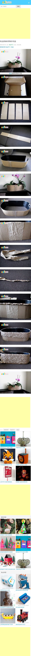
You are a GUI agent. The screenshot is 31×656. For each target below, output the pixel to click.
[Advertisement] (15, 23)
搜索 (18, 6)
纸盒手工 (11, 44)
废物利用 (2, 47)
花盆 (12, 47)
